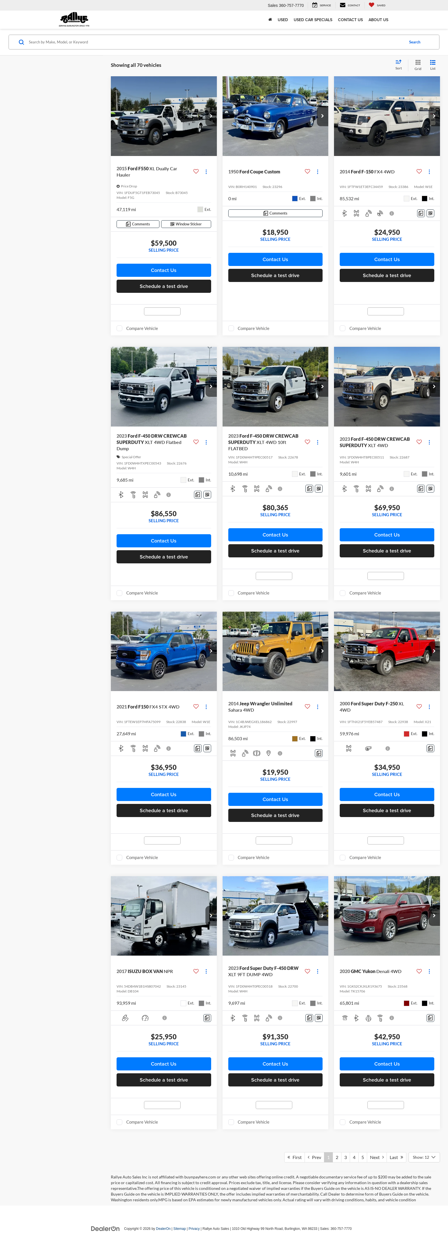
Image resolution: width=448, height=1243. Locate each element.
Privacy (194, 1229)
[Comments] (138, 224)
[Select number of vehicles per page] (424, 1157)
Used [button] (283, 20)
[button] (211, 116)
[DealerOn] (105, 1228)
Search (414, 42)
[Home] (270, 20)
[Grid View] (417, 65)
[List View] (433, 65)
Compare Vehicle (142, 328)
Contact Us (350, 20)
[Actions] (206, 172)
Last (396, 1157)
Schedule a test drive (164, 286)
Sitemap (179, 1229)
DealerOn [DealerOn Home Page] (163, 1229)
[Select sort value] (400, 65)
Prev (314, 1157)
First (294, 1157)
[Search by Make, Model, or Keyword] (215, 42)
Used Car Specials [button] (313, 20)
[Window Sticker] (186, 224)
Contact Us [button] (164, 270)
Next (377, 1157)
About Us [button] (378, 20)
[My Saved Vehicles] (377, 5)
